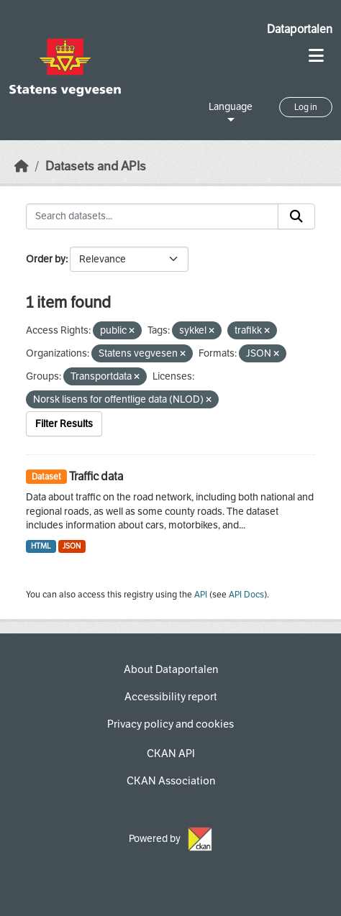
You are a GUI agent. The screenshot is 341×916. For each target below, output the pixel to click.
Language (231, 107)
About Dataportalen (171, 669)
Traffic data (96, 476)
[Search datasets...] (152, 216)
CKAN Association (171, 780)
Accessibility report (170, 696)
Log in (305, 107)
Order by (45, 259)
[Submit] (296, 216)
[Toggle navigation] (316, 56)
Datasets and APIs (95, 166)
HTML (41, 546)
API (200, 595)
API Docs (246, 595)
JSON (72, 546)
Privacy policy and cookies (170, 724)
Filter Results (64, 424)
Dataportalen (299, 29)
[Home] (21, 166)
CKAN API (171, 753)
